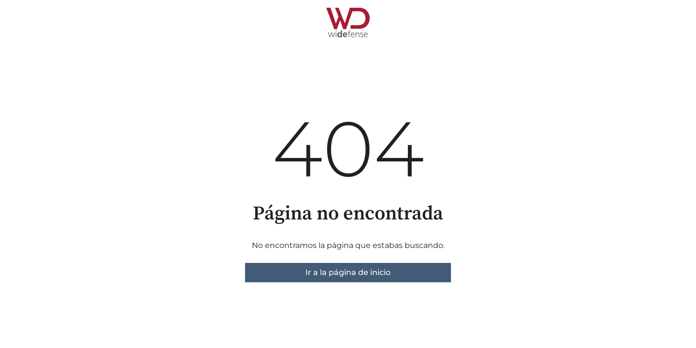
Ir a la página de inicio (348, 272)
